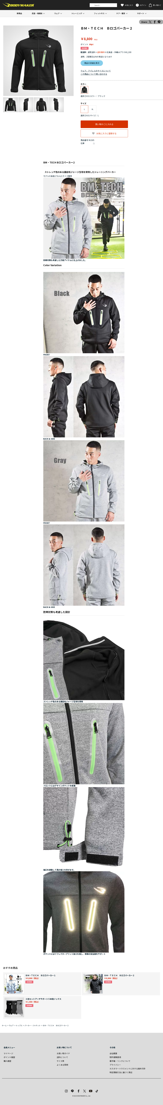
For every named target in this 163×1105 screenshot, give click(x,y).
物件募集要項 (115, 1057)
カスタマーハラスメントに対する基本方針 (128, 1068)
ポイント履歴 (9, 1057)
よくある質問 (62, 1064)
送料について (62, 1057)
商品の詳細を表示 (91, 63)
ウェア (57, 13)
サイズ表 (60, 1061)
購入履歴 (7, 1061)
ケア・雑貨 (120, 13)
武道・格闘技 (37, 13)
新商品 (19, 13)
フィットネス (99, 13)
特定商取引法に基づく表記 (121, 1072)
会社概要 (113, 1053)
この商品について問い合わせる (94, 74)
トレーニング (76, 13)
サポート (140, 13)
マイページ (8, 1053)
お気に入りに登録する (106, 133)
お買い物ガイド (63, 1053)
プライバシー (115, 1064)
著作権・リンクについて (120, 1061)
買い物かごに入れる (104, 124)
